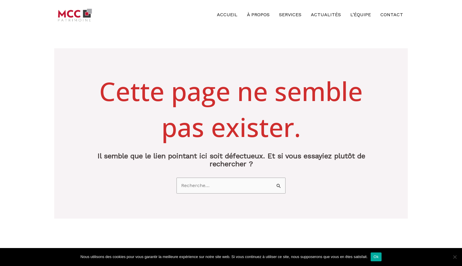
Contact (391, 14)
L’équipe (360, 14)
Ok (376, 257)
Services (290, 14)
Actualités (326, 14)
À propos (258, 14)
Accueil (227, 14)
